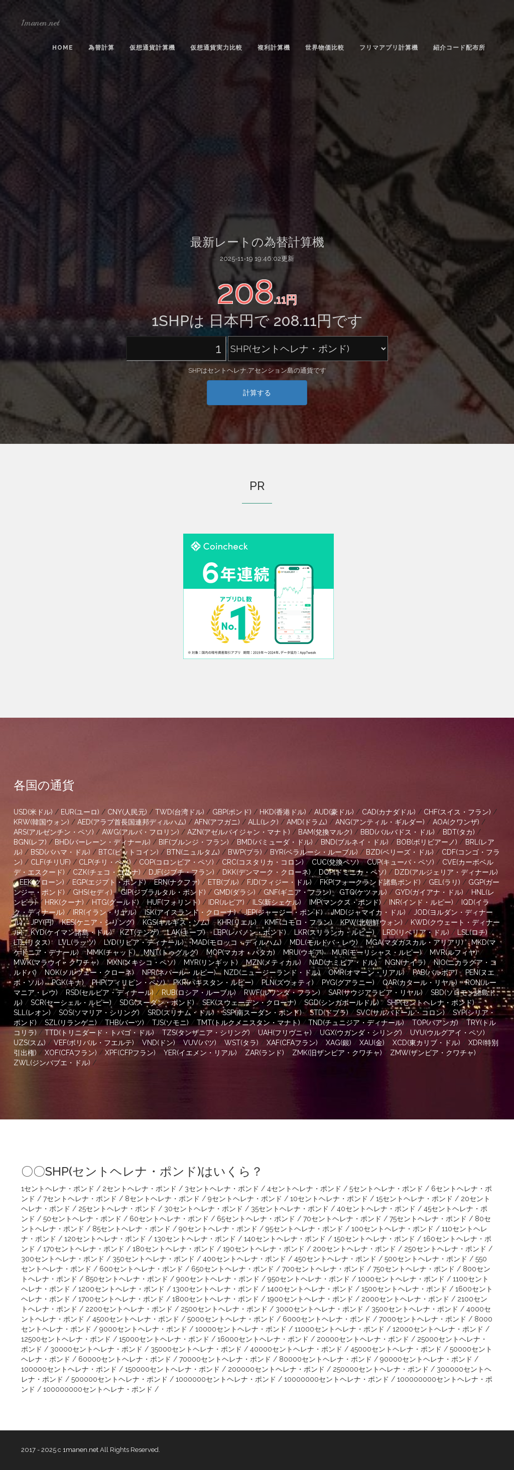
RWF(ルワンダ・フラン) (282, 993)
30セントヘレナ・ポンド (203, 1209)
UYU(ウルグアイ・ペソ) (447, 1033)
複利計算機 (274, 47)
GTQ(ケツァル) (363, 892)
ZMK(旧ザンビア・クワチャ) (337, 1053)
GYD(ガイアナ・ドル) (429, 892)
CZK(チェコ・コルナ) (107, 872)
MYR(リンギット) (211, 962)
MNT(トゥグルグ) (171, 952)
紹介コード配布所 (459, 47)
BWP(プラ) (245, 852)
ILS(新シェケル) (276, 902)
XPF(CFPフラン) (130, 1053)
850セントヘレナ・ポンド (126, 1279)
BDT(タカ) (459, 832)
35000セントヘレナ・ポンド (196, 1349)
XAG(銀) (338, 1043)
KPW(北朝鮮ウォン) (371, 922)
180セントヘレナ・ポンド (174, 1249)
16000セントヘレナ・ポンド (263, 1339)
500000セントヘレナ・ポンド (119, 1379)
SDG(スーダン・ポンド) (156, 1003)
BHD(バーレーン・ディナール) (103, 842)
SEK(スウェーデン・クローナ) (249, 1003)
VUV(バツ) (199, 1043)
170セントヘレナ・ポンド (83, 1249)
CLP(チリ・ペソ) (105, 862)
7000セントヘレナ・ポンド (422, 1319)
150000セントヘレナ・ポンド (172, 1369)
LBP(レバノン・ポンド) (249, 932)
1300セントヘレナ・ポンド (216, 1289)
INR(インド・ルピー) (421, 902)
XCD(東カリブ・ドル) (426, 1043)
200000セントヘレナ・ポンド (276, 1369)
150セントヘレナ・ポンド (374, 1239)
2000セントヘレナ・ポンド (405, 1299)
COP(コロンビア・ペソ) (176, 862)
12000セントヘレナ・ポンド (438, 1329)
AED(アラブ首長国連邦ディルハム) (131, 822)
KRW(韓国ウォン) (41, 822)
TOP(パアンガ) (435, 1023)
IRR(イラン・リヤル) (105, 912)
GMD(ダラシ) (234, 892)
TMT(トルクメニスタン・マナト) (248, 1023)
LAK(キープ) (186, 932)
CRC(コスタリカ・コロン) (263, 862)
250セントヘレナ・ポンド (445, 1249)
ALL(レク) (263, 822)
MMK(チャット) (111, 952)
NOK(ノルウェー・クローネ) (89, 972)
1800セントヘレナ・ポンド (215, 1299)
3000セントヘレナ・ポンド (319, 1309)
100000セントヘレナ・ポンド (69, 1369)
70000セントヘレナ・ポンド (225, 1359)
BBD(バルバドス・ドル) (397, 832)
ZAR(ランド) (264, 1053)
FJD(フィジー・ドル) (279, 882)
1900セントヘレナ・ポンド (310, 1299)
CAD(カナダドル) (389, 812)
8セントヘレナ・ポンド (162, 1199)
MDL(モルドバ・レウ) (324, 942)
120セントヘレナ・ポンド (105, 1239)
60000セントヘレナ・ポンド (124, 1359)
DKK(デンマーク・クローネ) (266, 872)
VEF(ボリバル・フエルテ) (94, 1043)
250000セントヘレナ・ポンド (381, 1369)
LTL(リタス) (32, 942)
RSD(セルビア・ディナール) (110, 993)
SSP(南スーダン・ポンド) (262, 1013)
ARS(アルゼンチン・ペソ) (54, 832)
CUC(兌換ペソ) (335, 862)
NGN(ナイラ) (405, 962)
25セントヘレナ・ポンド (117, 1209)
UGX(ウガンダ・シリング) (361, 1033)
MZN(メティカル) (273, 962)
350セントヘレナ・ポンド (153, 1259)
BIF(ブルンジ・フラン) (194, 842)
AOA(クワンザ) (456, 822)
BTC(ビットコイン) (128, 852)
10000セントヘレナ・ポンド (241, 1329)
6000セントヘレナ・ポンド (327, 1319)
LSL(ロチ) (472, 932)
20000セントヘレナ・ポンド (363, 1339)
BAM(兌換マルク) (325, 832)
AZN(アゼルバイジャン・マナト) (238, 832)
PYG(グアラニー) (348, 982)
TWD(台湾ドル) (179, 812)
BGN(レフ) (30, 842)
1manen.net (40, 22)
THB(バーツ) (124, 1023)
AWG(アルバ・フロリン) (140, 832)
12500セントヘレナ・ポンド (66, 1339)
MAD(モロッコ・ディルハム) (237, 942)
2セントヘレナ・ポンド (139, 1189)
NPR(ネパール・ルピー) (179, 972)
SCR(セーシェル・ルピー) (71, 1003)
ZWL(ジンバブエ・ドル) (52, 1063)
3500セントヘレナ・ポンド (414, 1309)
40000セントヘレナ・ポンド (296, 1349)
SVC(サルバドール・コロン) (400, 1013)
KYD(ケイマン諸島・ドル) (71, 932)
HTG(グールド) (115, 902)
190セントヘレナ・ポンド (264, 1249)
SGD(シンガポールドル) (341, 1003)
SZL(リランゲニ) (71, 1023)
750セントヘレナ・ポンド (414, 1269)
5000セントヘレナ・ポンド (231, 1319)
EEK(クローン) (42, 882)
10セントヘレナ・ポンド (329, 1199)
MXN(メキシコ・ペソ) (141, 962)
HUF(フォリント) (173, 902)
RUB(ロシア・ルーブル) (199, 993)
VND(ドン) (158, 1043)
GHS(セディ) (92, 892)
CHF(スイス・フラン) (457, 812)
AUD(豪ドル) (334, 812)
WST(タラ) (241, 1043)
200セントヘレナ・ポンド (354, 1249)
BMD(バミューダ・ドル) (275, 842)
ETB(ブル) (223, 882)
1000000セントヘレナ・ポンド (226, 1379)
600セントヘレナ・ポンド (141, 1269)
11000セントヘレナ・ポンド (339, 1329)
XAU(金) (371, 1043)
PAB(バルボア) (435, 972)
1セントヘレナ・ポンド (57, 1189)
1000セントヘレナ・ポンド (401, 1279)
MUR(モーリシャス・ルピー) (377, 952)
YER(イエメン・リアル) (200, 1053)
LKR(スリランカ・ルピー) (334, 932)
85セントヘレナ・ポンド (131, 1229)
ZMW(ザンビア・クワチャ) (433, 1053)
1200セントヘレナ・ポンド (121, 1289)
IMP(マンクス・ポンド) (345, 902)
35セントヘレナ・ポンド (290, 1209)
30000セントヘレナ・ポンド (96, 1349)
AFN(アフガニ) (217, 822)
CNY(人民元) (127, 812)
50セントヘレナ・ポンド (82, 1219)
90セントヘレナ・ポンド (218, 1229)
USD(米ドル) (33, 812)
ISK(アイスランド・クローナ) (190, 912)
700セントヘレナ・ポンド (323, 1269)
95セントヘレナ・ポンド (304, 1229)
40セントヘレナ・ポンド (376, 1209)
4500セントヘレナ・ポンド (135, 1319)
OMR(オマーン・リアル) (366, 972)
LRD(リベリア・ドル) (415, 932)
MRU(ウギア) (303, 952)
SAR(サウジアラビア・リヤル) (375, 993)
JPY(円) (42, 922)
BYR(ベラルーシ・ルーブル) (314, 852)
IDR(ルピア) (226, 902)
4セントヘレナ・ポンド (304, 1189)
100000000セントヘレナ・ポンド (98, 1389)
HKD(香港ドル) (283, 812)
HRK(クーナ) (64, 902)
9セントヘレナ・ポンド (245, 1199)
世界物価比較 (324, 47)
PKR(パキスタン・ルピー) (213, 982)
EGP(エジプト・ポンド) (109, 882)
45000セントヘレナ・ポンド (396, 1349)
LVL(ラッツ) (77, 942)
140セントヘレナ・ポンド (285, 1239)
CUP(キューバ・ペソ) (400, 862)
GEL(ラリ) (444, 882)
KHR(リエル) (236, 922)
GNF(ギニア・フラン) (297, 892)
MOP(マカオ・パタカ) (240, 952)
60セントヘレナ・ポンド (169, 1219)
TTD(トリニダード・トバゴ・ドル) (99, 1033)
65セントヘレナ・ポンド (256, 1219)
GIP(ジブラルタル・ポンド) (163, 892)
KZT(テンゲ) (139, 932)
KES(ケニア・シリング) (98, 922)
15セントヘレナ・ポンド (414, 1199)
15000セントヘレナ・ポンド (164, 1339)
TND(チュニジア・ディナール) (356, 1023)
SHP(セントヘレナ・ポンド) (430, 1003)
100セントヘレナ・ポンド (392, 1229)
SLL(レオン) (32, 1013)
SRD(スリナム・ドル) (181, 1013)
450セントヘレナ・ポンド (335, 1259)
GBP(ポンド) (231, 812)
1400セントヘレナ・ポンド (310, 1289)
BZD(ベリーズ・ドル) (400, 852)
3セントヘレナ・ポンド (222, 1189)
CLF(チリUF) (51, 862)
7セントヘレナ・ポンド (80, 1199)
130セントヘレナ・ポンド (195, 1239)
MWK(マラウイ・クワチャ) (56, 962)
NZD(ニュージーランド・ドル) (272, 972)
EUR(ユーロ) (80, 812)
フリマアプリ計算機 (388, 47)
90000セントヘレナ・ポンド (426, 1359)
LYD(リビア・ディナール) (144, 942)
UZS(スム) (30, 1043)
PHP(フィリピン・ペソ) (128, 982)
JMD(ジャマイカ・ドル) (368, 912)
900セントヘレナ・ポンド (218, 1279)
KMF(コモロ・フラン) (298, 922)
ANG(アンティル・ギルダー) (380, 822)
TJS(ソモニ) (170, 1023)
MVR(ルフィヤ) (453, 952)
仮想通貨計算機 (152, 47)
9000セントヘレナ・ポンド (143, 1329)
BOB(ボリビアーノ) (427, 842)
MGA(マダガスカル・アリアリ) (414, 942)
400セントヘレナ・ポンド (244, 1259)
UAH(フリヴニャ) (285, 1033)
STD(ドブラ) (329, 1013)
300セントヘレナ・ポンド (62, 1259)
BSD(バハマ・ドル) (60, 852)
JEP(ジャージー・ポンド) (283, 912)
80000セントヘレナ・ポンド (325, 1359)
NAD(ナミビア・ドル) (343, 962)
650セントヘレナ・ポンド (232, 1269)
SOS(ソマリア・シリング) (99, 1013)
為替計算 (101, 47)
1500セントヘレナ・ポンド (404, 1289)
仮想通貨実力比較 (216, 47)
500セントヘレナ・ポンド (425, 1259)
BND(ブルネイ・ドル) (355, 842)
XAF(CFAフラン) (292, 1043)
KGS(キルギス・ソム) (176, 922)
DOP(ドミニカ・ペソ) (353, 872)
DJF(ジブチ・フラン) (181, 872)
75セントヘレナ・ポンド (428, 1219)
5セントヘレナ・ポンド (386, 1189)
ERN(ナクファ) (177, 882)
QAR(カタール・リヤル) (419, 982)
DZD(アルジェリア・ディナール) (446, 872)
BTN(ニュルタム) (193, 852)
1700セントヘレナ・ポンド (121, 1299)
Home (62, 47)
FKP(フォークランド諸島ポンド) (370, 882)
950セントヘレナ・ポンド (309, 1279)
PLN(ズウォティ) (288, 982)
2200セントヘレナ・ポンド (129, 1309)
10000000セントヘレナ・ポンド (336, 1379)
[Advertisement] (257, 146)
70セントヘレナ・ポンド (342, 1219)
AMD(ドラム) (307, 822)
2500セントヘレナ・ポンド (224, 1309)
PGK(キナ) (68, 982)
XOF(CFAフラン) (71, 1053)
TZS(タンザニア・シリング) (206, 1033)
